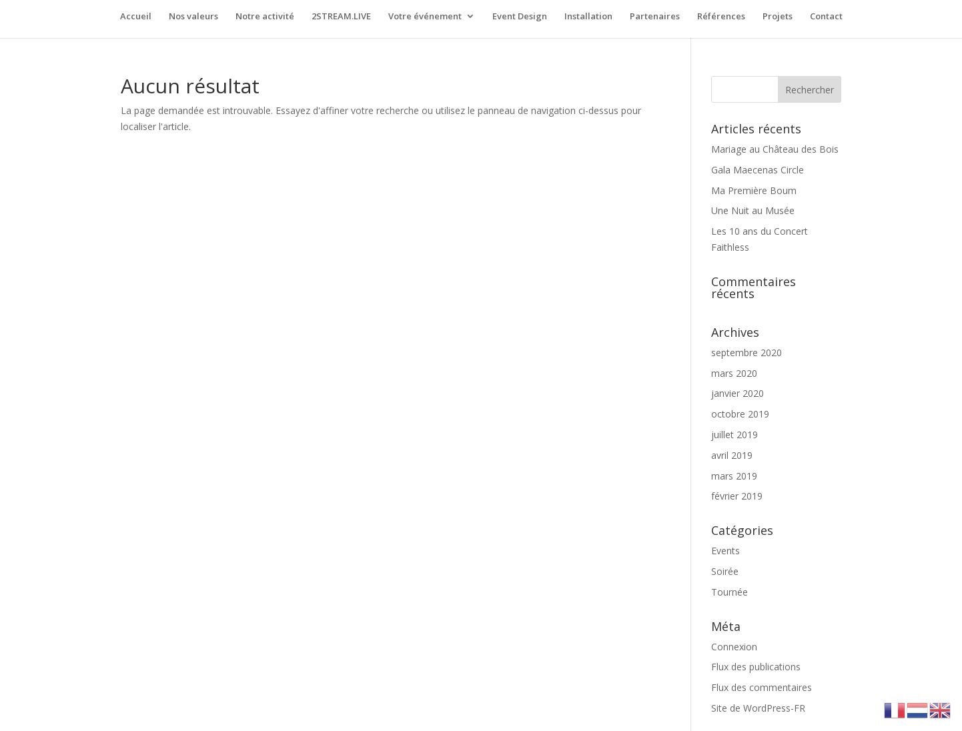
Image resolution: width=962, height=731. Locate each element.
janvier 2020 (737, 393)
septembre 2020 (746, 352)
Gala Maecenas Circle (757, 169)
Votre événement (425, 16)
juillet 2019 (734, 434)
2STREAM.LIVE (341, 16)
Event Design (519, 16)
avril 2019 (732, 455)
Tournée (729, 592)
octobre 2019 (740, 414)
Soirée (725, 571)
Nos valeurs (193, 16)
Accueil (135, 16)
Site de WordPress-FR (758, 708)
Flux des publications (756, 666)
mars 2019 (734, 476)
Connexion (734, 646)
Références (721, 16)
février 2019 (737, 496)
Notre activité (264, 16)
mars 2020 (734, 373)
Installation (588, 16)
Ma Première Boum (754, 190)
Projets (778, 16)
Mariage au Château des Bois (775, 149)
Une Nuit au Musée (753, 210)
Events (725, 550)
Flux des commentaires (761, 687)
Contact (826, 16)
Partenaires (655, 16)
